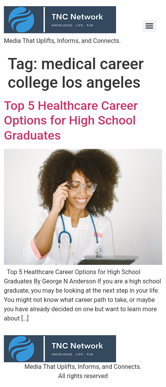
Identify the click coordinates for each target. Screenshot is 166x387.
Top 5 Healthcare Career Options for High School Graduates (71, 120)
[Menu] (149, 26)
